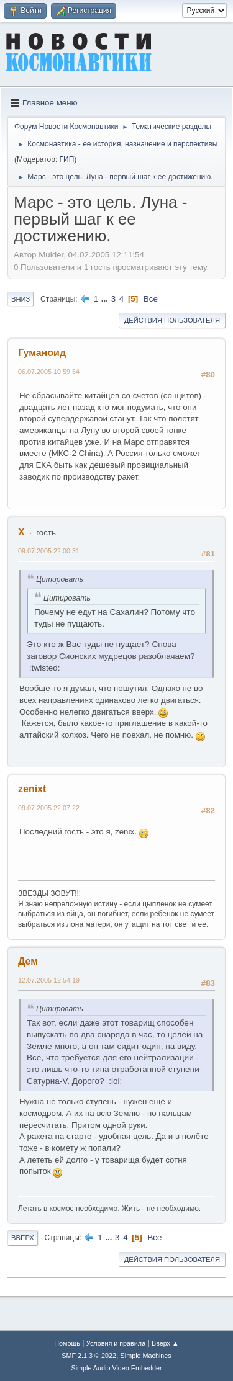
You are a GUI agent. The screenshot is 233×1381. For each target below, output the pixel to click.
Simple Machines (146, 1355)
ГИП (67, 159)
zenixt (32, 789)
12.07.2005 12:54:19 (49, 980)
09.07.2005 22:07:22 (49, 807)
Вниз (20, 299)
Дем (28, 961)
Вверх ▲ (165, 1343)
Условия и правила (115, 1343)
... (106, 298)
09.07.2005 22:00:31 (49, 551)
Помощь (67, 1343)
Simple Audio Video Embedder (116, 1368)
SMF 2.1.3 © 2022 (89, 1355)
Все (151, 298)
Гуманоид (42, 352)
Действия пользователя (172, 320)
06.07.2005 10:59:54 (49, 371)
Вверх (22, 1237)
